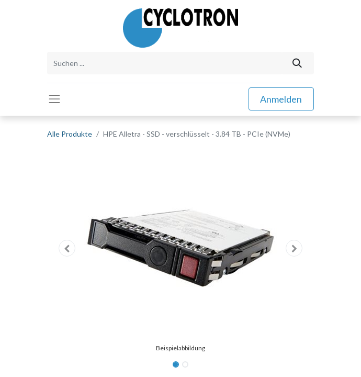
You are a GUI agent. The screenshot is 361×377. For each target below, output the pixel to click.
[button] (67, 248)
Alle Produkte (69, 133)
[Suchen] (297, 63)
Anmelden (281, 99)
